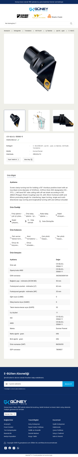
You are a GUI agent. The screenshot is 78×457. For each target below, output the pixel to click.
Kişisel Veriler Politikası (35, 427)
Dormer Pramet (38, 151)
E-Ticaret (34, 455)
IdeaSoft (28, 455)
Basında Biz (8, 434)
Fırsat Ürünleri (8, 427)
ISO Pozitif (67, 146)
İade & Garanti (58, 437)
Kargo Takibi (32, 437)
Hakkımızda (56, 427)
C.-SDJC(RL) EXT (38, 146)
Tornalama (36, 148)
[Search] (39, 23)
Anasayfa (7, 424)
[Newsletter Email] (39, 384)
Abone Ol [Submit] (68, 384)
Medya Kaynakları (10, 437)
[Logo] (39, 9)
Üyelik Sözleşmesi (59, 424)
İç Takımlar (59, 146)
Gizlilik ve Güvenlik (34, 431)
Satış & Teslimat (58, 434)
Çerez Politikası (58, 431)
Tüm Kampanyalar (10, 431)
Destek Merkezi (33, 434)
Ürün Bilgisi (11, 175)
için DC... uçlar (49, 146)
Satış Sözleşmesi (34, 424)
